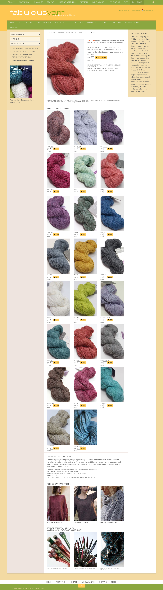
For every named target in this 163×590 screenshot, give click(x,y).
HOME (49, 578)
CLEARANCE (142, 23)
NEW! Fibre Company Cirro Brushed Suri (25, 44)
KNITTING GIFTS (73, 23)
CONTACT (73, 578)
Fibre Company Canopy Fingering (23, 47)
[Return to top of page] (81, 582)
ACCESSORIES (88, 23)
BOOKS (100, 23)
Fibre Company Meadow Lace (22, 50)
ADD (56, 145)
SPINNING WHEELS (126, 23)
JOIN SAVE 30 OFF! (91, 9)
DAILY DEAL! (130, 2)
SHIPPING (102, 578)
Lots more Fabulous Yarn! (22, 57)
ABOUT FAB (61, 578)
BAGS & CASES (58, 23)
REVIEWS (48, 2)
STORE (113, 578)
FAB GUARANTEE (94, 2)
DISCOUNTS (36, 2)
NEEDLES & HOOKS (25, 23)
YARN (12, 23)
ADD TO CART (101, 54)
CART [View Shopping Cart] (11, 2)
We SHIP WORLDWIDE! (116, 10)
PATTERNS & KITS (43, 23)
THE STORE (80, 2)
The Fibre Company (55, 29)
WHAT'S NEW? (23, 2)
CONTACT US (109, 2)
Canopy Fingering (74, 29)
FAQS (120, 2)
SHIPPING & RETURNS (64, 2)
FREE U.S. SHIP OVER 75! (141, 10)
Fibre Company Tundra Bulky (22, 53)
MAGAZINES (111, 23)
